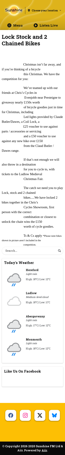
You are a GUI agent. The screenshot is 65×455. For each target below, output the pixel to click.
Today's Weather (19, 262)
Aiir (44, 450)
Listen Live (46, 25)
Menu (15, 25)
